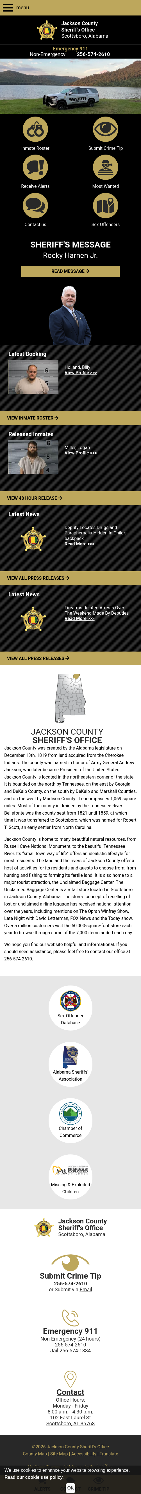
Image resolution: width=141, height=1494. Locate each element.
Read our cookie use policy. (33, 1477)
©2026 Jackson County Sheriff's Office (70, 1447)
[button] (70, 271)
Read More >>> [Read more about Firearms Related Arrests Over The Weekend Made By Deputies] (80, 618)
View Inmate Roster (32, 418)
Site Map (59, 1454)
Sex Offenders (106, 210)
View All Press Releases (38, 578)
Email (85, 1289)
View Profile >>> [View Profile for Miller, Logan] (81, 453)
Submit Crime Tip (105, 134)
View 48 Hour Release (34, 498)
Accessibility (83, 1454)
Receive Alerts (35, 172)
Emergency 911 (70, 49)
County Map (35, 1454)
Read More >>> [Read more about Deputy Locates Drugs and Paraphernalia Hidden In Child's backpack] (80, 544)
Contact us (35, 210)
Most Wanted (105, 172)
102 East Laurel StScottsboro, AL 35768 (70, 1420)
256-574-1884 (75, 1350)
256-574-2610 (18, 959)
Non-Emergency (47, 54)
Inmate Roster (35, 134)
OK (70, 1488)
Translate (108, 1454)
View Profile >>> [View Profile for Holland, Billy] (81, 372)
